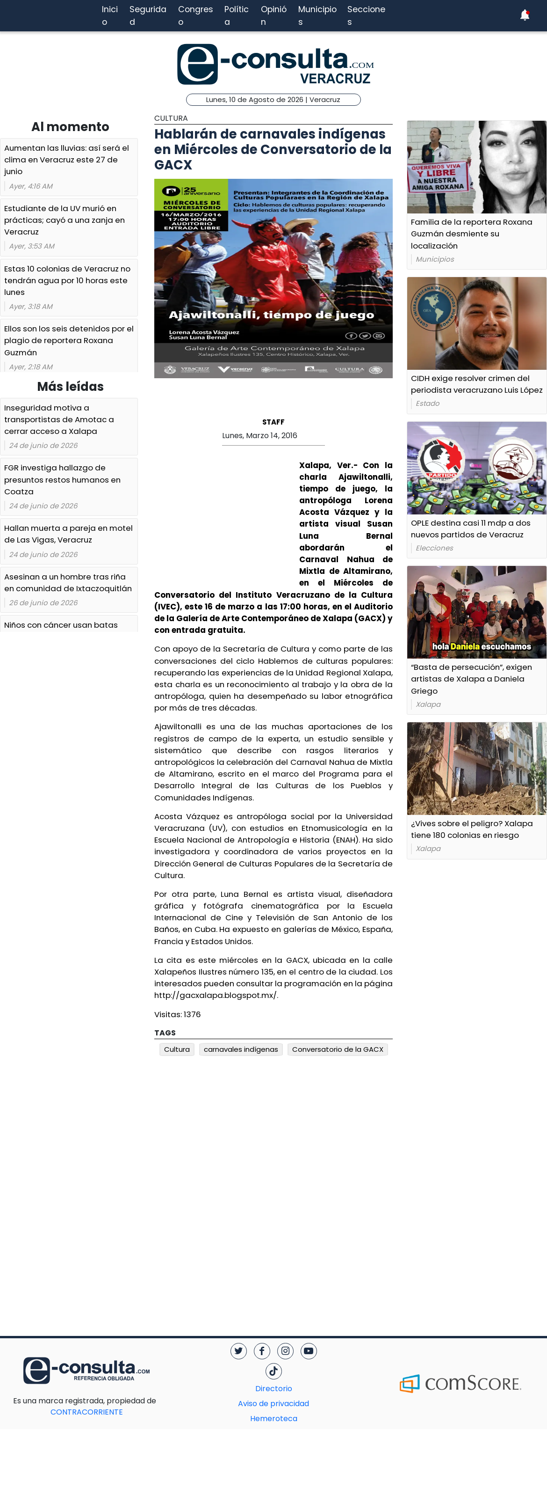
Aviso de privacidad (273, 1403)
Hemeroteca (273, 1418)
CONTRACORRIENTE (105, 1406)
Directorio (273, 1388)
